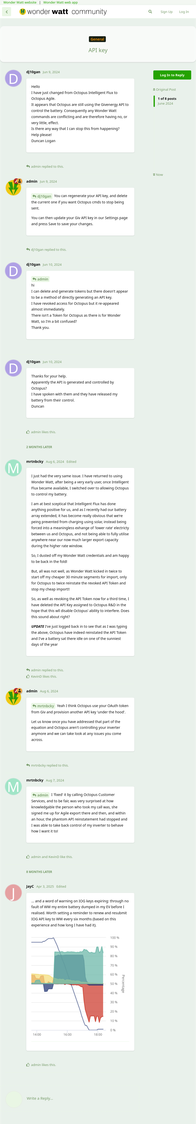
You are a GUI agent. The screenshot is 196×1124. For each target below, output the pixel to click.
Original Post (164, 89)
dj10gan (44, 196)
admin (42, 279)
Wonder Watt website (20, 2)
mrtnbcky (45, 705)
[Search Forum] (150, 11)
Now (158, 174)
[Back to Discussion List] (6, 11)
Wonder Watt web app (60, 2)
